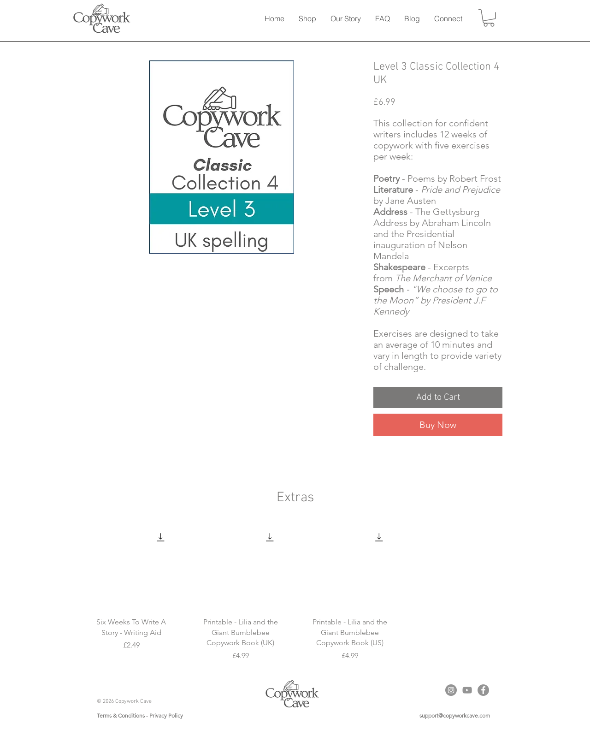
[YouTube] (467, 690)
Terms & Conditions (121, 715)
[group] (295, 592)
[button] (307, 18)
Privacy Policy (166, 715)
